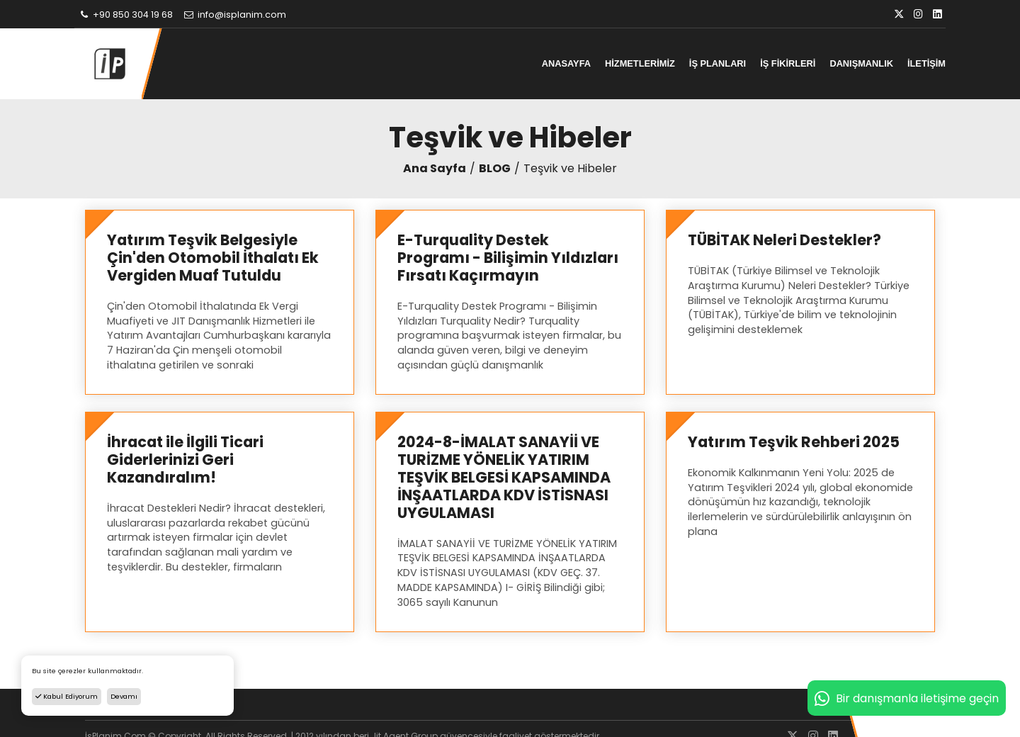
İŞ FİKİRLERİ (787, 63)
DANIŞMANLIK (861, 63)
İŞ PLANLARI (717, 63)
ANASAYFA (566, 63)
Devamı (123, 696)
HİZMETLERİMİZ (640, 63)
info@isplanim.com (234, 15)
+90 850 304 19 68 (125, 15)
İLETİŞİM (926, 63)
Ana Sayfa (434, 168)
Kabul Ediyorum (66, 696)
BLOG (495, 168)
